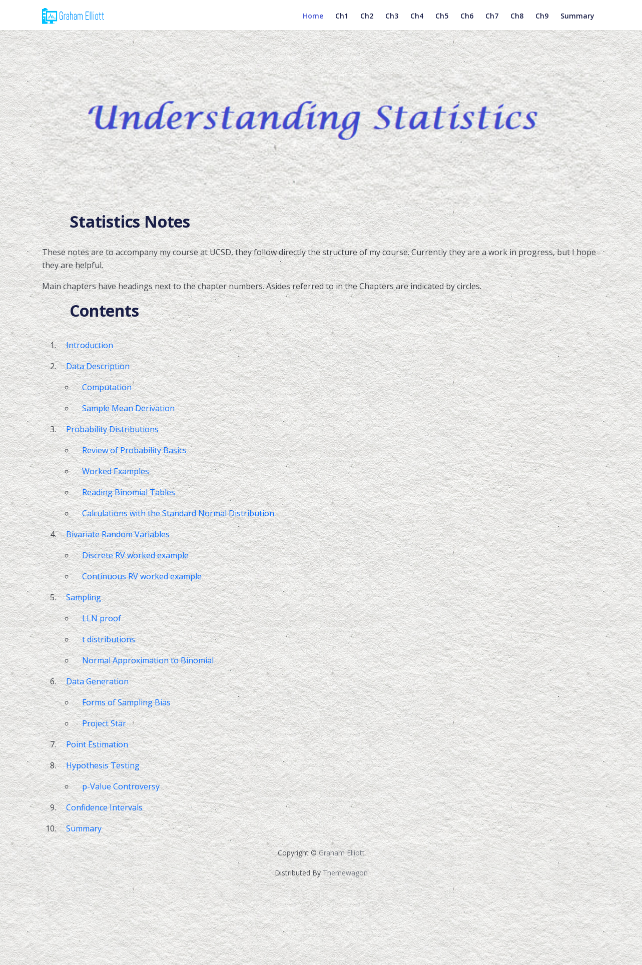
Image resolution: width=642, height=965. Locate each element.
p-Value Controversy (121, 786)
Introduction (89, 345)
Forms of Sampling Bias (126, 702)
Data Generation (97, 681)
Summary (577, 24)
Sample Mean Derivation (128, 408)
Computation (107, 387)
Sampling (83, 597)
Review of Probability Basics (134, 450)
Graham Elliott (342, 852)
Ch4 (416, 24)
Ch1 (341, 24)
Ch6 (466, 24)
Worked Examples (115, 471)
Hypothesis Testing (103, 765)
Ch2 (366, 24)
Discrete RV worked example (135, 555)
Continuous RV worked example (142, 576)
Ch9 (541, 24)
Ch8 (516, 24)
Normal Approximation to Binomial (148, 660)
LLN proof (101, 618)
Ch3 (391, 24)
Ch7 (491, 24)
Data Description (98, 366)
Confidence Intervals (104, 807)
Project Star (104, 723)
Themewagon (345, 872)
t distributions (108, 639)
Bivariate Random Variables (118, 534)
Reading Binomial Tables (128, 492)
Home (313, 24)
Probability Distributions (112, 429)
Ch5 (441, 24)
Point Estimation (97, 744)
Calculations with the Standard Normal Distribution (178, 513)
